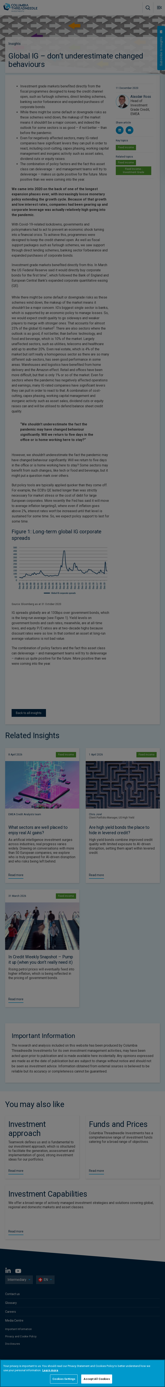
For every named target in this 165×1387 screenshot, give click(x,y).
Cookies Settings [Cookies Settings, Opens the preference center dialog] (63, 1379)
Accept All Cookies (97, 1379)
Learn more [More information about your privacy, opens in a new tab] (50, 1370)
